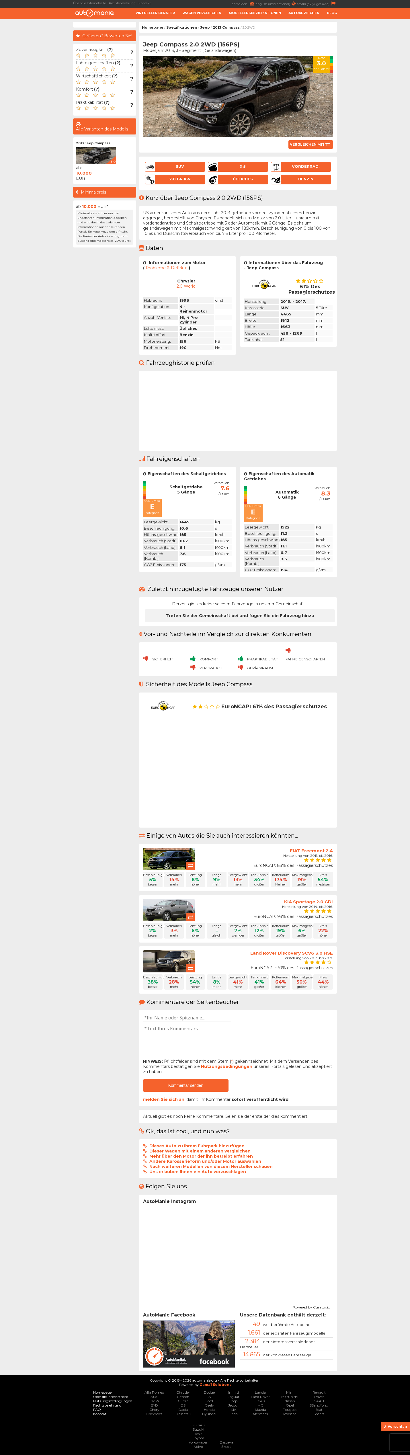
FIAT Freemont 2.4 (311, 850)
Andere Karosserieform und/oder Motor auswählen (205, 1161)
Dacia (183, 1409)
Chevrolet (154, 1414)
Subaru (198, 1425)
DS (183, 1405)
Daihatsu (183, 1414)
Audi (154, 1396)
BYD (154, 1405)
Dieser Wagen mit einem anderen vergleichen (200, 1151)
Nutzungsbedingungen (226, 1066)
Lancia (260, 1392)
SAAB (319, 1401)
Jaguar (233, 1396)
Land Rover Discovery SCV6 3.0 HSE (291, 953)
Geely (209, 1405)
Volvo (198, 1446)
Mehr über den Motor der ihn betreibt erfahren (201, 1156)
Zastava (226, 1442)
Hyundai (209, 1414)
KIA (234, 1409)
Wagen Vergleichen (201, 13)
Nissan (289, 1401)
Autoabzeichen (303, 13)
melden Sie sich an (163, 1099)
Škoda (226, 1446)
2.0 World (186, 286)
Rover (319, 1396)
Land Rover (260, 1396)
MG (260, 1405)
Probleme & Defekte (167, 267)
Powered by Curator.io (311, 1306)
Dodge (209, 1392)
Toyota (198, 1438)
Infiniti (233, 1392)
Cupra (183, 1401)
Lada (234, 1414)
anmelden (244, 3)
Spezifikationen (181, 27)
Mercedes (260, 1414)
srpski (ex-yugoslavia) (317, 3)
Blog (332, 13)
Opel (290, 1405)
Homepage (152, 27)
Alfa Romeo (154, 1392)
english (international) (276, 3)
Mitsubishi (289, 1396)
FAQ (97, 1409)
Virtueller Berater (155, 13)
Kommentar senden (185, 1085)
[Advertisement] (375, 108)
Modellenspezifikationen (255, 13)
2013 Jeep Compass (93, 143)
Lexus (260, 1401)
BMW (154, 1401)
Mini (289, 1392)
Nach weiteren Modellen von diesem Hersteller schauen (211, 1166)
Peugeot (290, 1409)
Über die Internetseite (89, 3)
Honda (209, 1409)
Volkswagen (198, 1442)
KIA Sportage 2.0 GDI (308, 901)
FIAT (209, 1396)
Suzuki (198, 1429)
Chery (154, 1409)
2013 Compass (226, 27)
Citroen (183, 1396)
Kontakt (144, 3)
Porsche (289, 1414)
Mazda (260, 1409)
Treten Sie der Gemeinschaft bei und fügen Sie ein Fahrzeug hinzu (240, 615)
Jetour (233, 1405)
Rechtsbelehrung (122, 3)
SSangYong (319, 1405)
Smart (319, 1414)
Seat (319, 1409)
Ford (209, 1401)
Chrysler (183, 1392)
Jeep (205, 27)
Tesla (198, 1433)
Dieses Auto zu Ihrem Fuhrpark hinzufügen (197, 1145)
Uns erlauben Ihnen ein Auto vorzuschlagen (197, 1171)
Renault (319, 1392)
